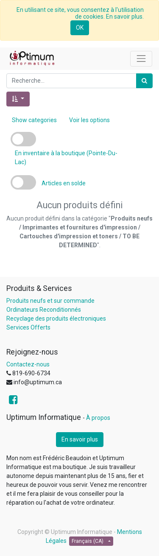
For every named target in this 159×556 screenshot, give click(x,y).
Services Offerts (28, 327)
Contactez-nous (28, 364)
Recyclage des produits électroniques (56, 318)
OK (80, 27)
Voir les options (89, 120)
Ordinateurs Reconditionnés (43, 309)
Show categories (34, 120)
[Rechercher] (144, 80)
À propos (98, 417)
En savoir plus (79, 439)
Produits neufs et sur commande (50, 300)
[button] (18, 99)
